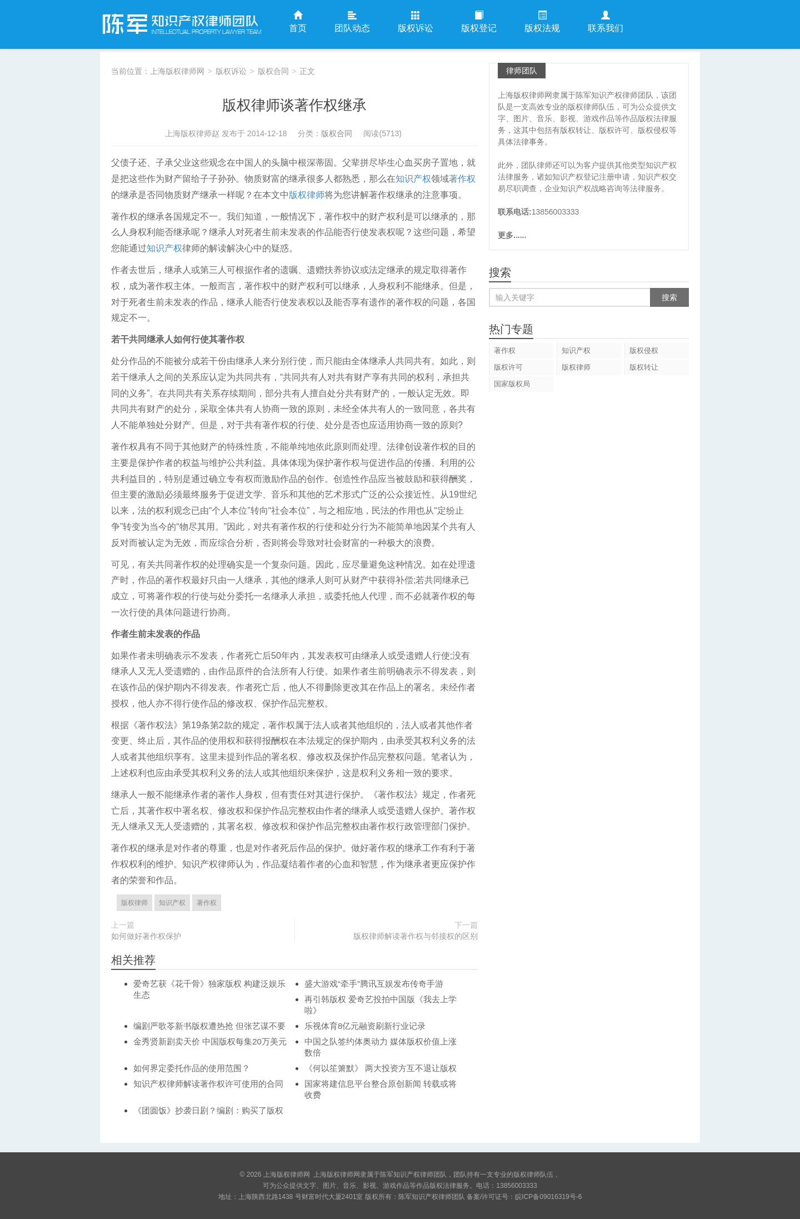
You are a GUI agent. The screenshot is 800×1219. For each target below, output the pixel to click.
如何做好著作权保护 (146, 936)
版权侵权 (643, 350)
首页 (298, 22)
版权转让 (643, 367)
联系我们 (605, 22)
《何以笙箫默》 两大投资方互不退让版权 (380, 1068)
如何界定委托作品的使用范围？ (191, 1068)
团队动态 (352, 22)
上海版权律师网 (180, 24)
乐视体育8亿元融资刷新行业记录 (365, 1026)
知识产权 (413, 178)
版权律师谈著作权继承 (294, 105)
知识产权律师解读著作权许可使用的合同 (208, 1083)
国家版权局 (512, 384)
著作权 (462, 178)
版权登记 (479, 22)
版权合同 (273, 71)
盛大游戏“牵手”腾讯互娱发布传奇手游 (373, 983)
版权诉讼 (415, 22)
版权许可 (508, 367)
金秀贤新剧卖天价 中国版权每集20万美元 (210, 1041)
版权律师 (306, 195)
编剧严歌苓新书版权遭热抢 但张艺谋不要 (209, 1026)
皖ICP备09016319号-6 (548, 1197)
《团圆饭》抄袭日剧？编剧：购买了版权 (208, 1110)
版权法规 (542, 22)
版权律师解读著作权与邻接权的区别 (415, 936)
